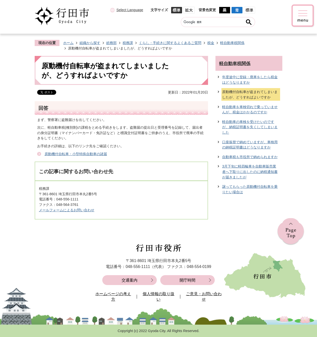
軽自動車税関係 (232, 43)
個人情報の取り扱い (158, 296)
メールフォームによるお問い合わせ (66, 210)
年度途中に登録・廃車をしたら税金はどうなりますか (250, 79)
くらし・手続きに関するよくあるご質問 (170, 43)
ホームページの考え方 (113, 296)
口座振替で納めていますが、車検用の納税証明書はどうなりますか (250, 144)
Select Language (129, 10)
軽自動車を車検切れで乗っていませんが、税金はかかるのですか (250, 109)
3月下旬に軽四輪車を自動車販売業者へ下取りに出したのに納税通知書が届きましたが (250, 171)
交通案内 (129, 280)
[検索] (213, 22)
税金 (210, 43)
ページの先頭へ (291, 231)
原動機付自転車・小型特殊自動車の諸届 (76, 154)
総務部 (111, 43)
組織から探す (89, 43)
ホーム (68, 43)
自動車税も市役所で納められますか (250, 157)
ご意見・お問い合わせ (204, 296)
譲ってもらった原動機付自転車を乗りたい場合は (250, 189)
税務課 (128, 43)
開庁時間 (187, 280)
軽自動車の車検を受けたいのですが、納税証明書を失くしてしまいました (250, 127)
